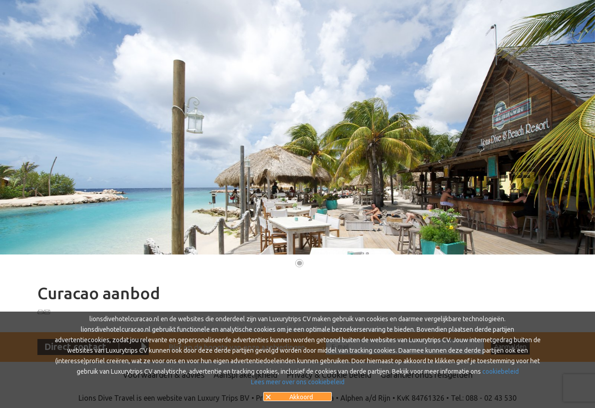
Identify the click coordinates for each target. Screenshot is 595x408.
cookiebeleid (500, 371)
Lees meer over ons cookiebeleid (297, 382)
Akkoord (301, 397)
